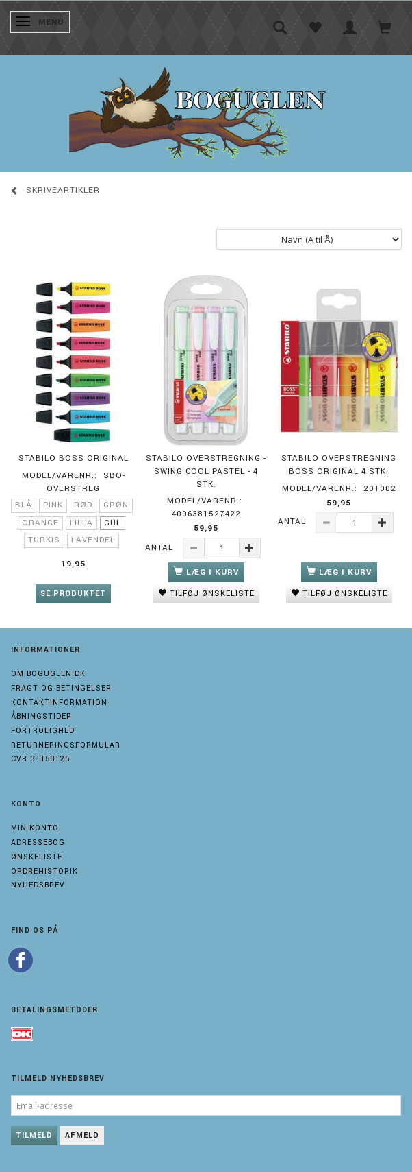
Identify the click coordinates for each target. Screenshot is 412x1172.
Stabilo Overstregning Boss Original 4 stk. (338, 465)
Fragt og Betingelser (61, 688)
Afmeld (82, 1135)
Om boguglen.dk (48, 674)
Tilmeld (34, 1135)
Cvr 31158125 (40, 759)
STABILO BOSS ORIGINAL (73, 458)
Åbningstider (41, 716)
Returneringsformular (65, 745)
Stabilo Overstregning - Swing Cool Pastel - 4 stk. (206, 471)
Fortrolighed (43, 731)
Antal (160, 547)
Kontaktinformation (59, 702)
